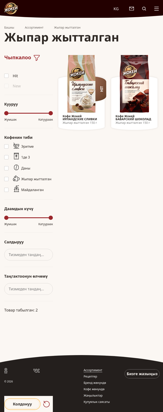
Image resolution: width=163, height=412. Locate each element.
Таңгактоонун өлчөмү (26, 276)
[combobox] (118, 8)
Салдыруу (14, 241)
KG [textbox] (116, 8)
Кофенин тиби (18, 137)
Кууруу (11, 104)
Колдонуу (22, 403)
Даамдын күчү (18, 208)
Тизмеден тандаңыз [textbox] (27, 254)
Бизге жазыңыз (142, 373)
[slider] (6, 113)
